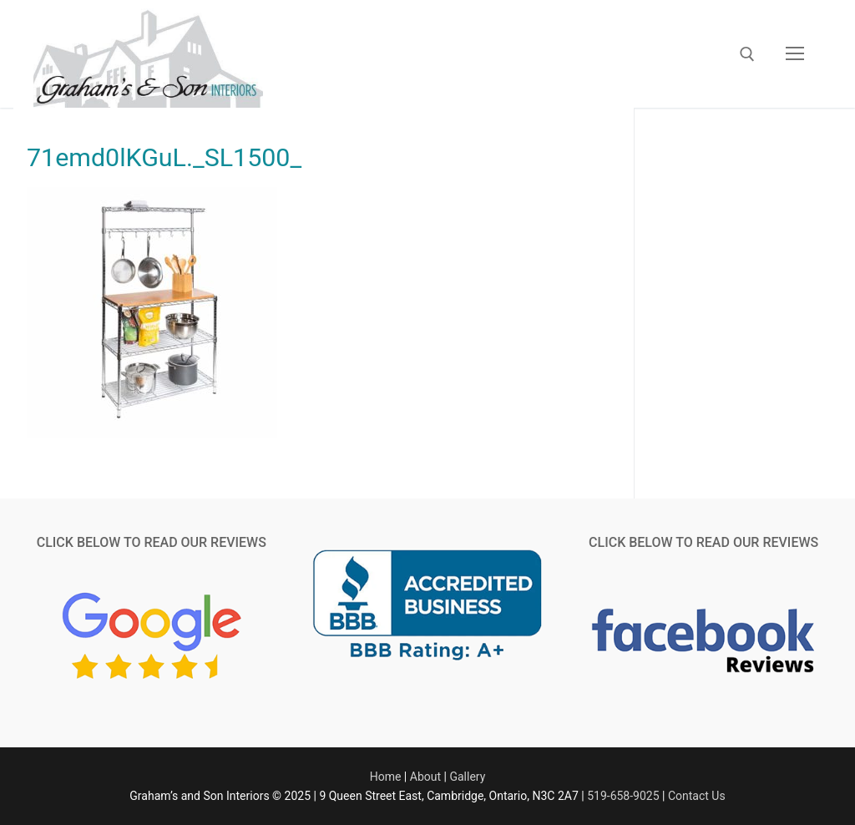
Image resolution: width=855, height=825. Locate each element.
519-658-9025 (623, 795)
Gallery (467, 776)
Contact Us (697, 795)
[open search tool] (747, 54)
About (425, 776)
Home (386, 776)
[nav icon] (795, 54)
